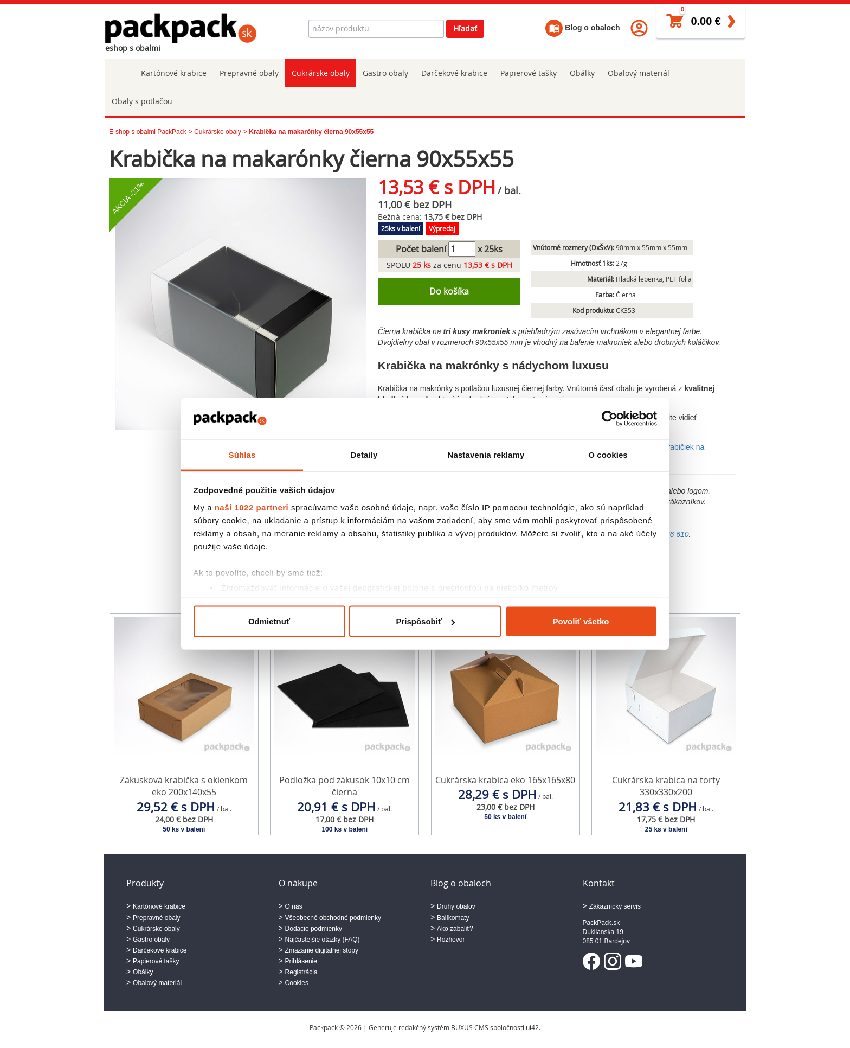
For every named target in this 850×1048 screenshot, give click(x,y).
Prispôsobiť (425, 621)
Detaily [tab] (364, 454)
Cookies (296, 983)
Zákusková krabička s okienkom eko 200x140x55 (184, 786)
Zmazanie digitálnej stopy (321, 950)
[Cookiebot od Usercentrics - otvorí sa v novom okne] (609, 419)
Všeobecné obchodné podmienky (333, 918)
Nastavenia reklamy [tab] (486, 454)
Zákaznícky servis (615, 906)
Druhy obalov (456, 906)
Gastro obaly (385, 73)
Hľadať (465, 28)
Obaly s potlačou (142, 101)
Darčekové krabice (454, 73)
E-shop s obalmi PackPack (147, 132)
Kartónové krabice (174, 73)
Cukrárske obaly (321, 73)
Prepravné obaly (249, 73)
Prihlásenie (301, 961)
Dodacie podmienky (313, 928)
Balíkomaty (453, 918)
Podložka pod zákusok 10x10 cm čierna (344, 786)
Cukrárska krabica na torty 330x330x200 (666, 786)
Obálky (582, 73)
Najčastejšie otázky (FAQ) (322, 939)
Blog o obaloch (582, 27)
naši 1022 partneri (252, 507)
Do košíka (449, 291)
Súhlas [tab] (242, 454)
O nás (293, 906)
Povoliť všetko (581, 621)
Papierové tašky (528, 73)
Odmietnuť (269, 621)
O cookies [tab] (608, 454)
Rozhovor (451, 939)
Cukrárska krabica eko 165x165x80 (505, 780)
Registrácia (301, 972)
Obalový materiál (638, 73)
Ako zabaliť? (455, 928)
